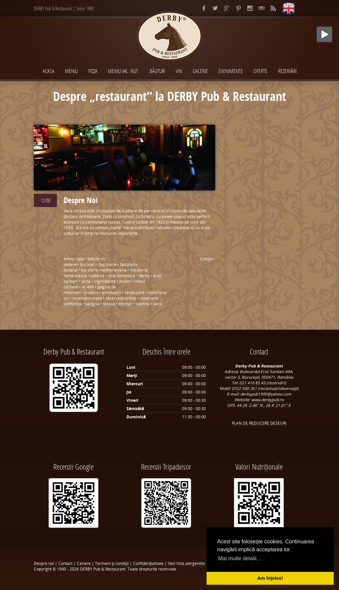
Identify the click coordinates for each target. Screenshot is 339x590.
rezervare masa (87, 298)
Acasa (48, 71)
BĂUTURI (157, 71)
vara (157, 304)
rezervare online (121, 298)
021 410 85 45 (252, 383)
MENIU (71, 71)
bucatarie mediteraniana (103, 270)
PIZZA (92, 71)
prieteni (91, 292)
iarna (86, 281)
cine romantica (121, 275)
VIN (179, 71)
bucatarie (108, 264)
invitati (125, 281)
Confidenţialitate (148, 563)
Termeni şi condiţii (112, 563)
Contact (65, 563)
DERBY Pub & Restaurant (102, 569)
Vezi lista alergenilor (186, 563)
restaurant (134, 292)
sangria (92, 304)
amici (68, 259)
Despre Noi (81, 200)
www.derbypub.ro (267, 399)
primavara (111, 292)
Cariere (84, 563)
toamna (142, 304)
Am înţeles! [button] (270, 578)
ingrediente (105, 281)
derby (144, 275)
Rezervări (287, 71)
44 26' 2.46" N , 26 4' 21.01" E (264, 405)
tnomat (125, 304)
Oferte (260, 71)
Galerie (200, 71)
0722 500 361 (245, 388)
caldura (97, 275)
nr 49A (88, 287)
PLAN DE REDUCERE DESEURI (259, 423)
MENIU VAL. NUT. (123, 71)
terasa (109, 304)
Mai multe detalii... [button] (239, 558)
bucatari (87, 264)
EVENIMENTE (230, 71)
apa (80, 259)
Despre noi (44, 563)
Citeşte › (207, 259)
